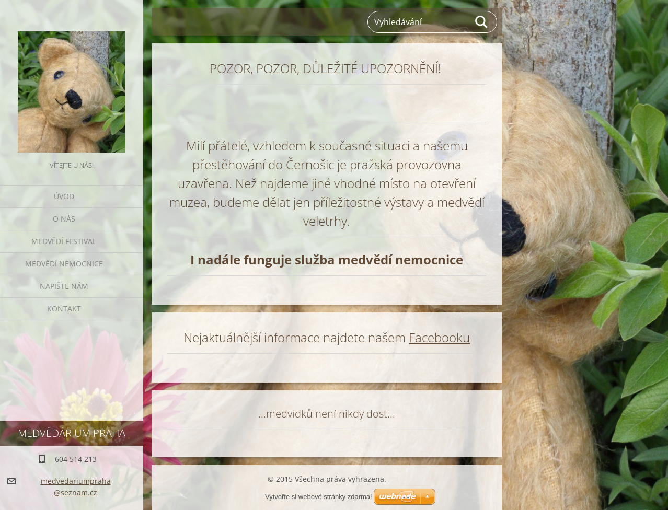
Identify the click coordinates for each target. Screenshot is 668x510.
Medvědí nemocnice (64, 264)
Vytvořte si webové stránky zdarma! (318, 497)
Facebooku (439, 337)
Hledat (482, 22)
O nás (64, 219)
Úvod (64, 196)
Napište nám (64, 286)
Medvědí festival (63, 241)
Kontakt (64, 309)
